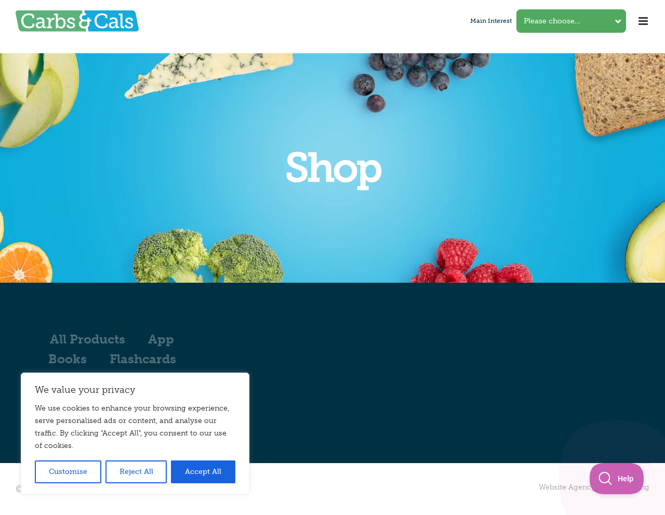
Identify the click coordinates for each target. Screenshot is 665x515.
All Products (87, 339)
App (161, 339)
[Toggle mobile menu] (644, 21)
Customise (68, 471)
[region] (135, 433)
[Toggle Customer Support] (617, 478)
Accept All (203, 471)
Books (67, 358)
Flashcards (143, 358)
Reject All (136, 471)
